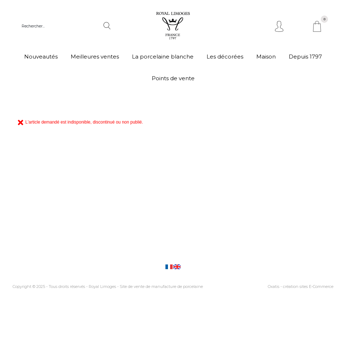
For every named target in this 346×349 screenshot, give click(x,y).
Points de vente (173, 78)
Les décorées (225, 56)
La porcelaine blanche (163, 56)
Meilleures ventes (95, 56)
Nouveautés (41, 56)
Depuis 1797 (305, 56)
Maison (266, 56)
